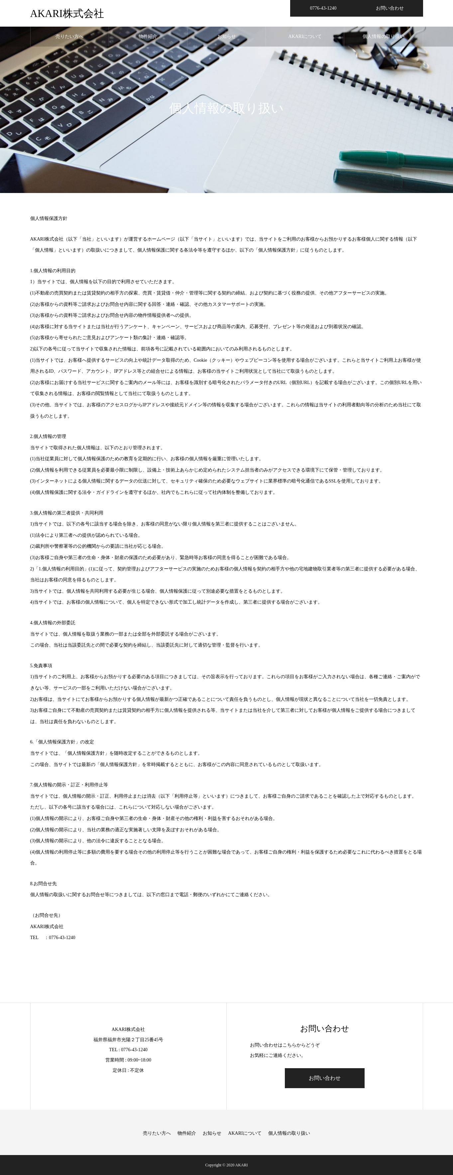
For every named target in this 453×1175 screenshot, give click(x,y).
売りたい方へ (69, 36)
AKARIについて (305, 36)
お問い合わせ (325, 1078)
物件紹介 (148, 36)
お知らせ (226, 36)
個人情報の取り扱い (383, 36)
